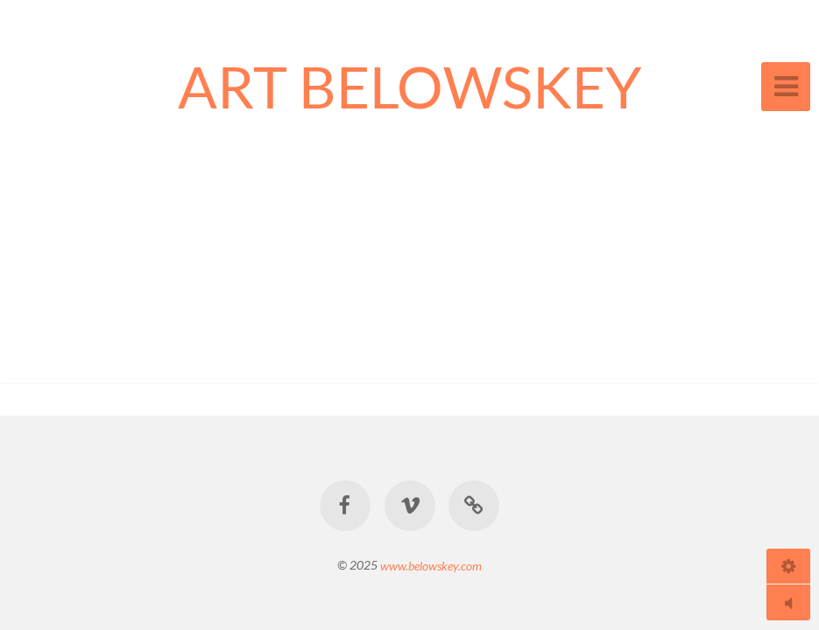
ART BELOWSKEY (410, 86)
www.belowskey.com (431, 564)
